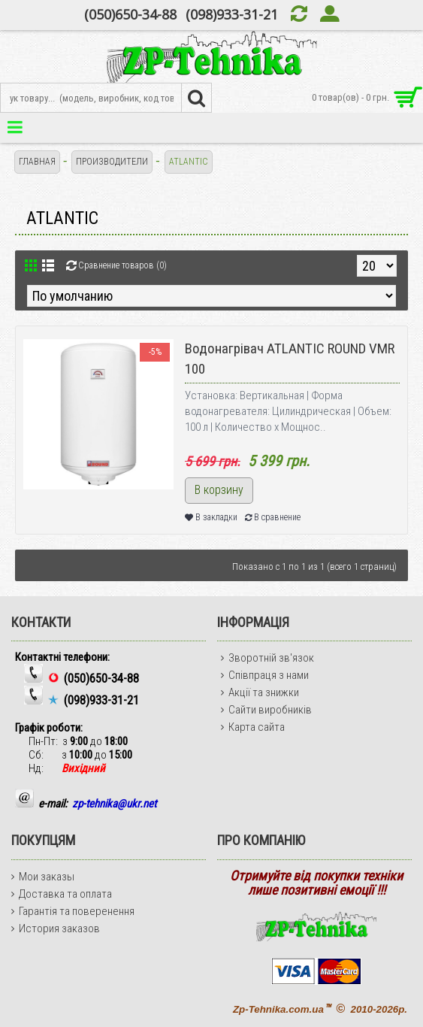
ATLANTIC (188, 161)
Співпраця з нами (265, 675)
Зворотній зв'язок (267, 658)
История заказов (55, 928)
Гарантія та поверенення (72, 911)
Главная (37, 161)
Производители (112, 161)
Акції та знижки (260, 692)
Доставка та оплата (61, 894)
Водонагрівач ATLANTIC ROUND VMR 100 (289, 358)
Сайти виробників (266, 709)
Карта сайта (253, 727)
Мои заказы (42, 876)
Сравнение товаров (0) (122, 265)
